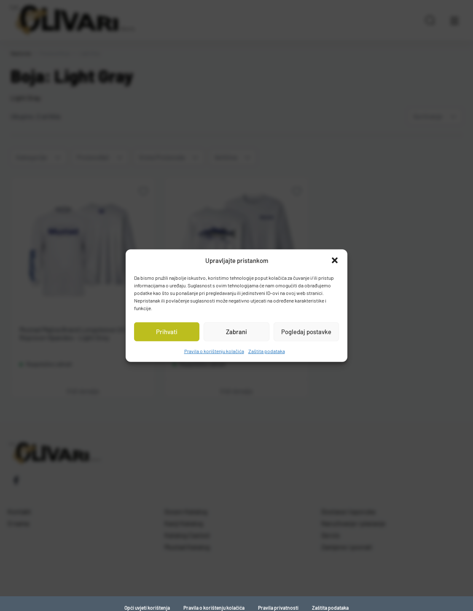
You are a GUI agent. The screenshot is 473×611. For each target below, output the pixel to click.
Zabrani (236, 331)
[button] (335, 260)
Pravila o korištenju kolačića (214, 351)
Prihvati (166, 331)
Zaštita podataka (266, 351)
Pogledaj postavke (306, 331)
